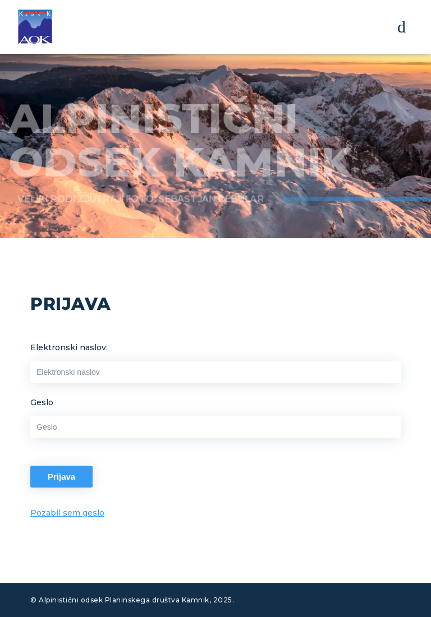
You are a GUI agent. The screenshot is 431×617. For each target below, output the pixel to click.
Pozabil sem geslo (67, 513)
